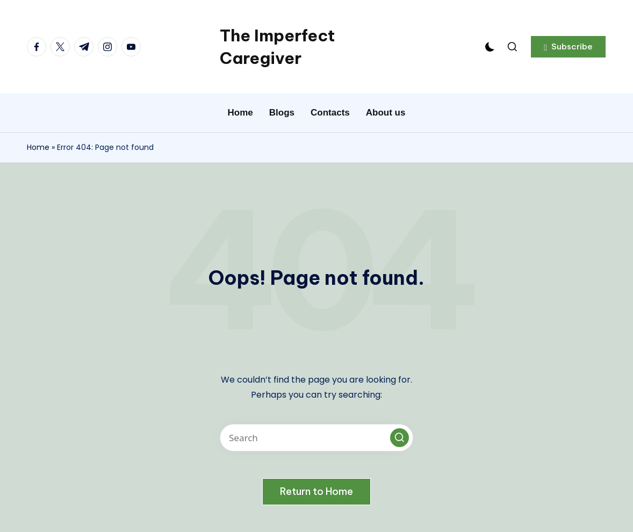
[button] (568, 46)
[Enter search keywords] (316, 437)
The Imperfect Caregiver (277, 46)
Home (38, 147)
